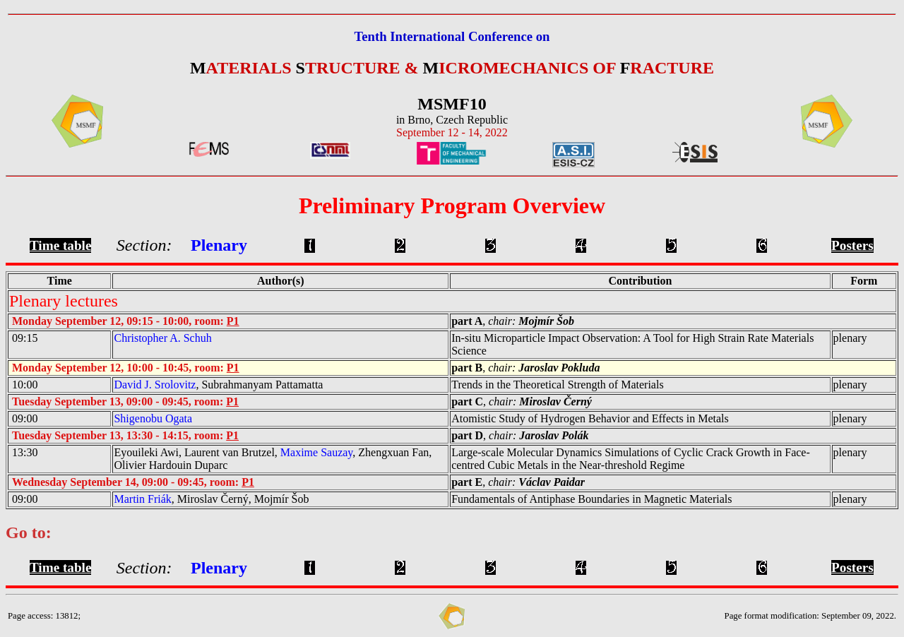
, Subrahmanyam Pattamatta (218, 385)
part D (467, 435)
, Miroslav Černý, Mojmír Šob (211, 499)
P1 (233, 321)
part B (466, 368)
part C (467, 401)
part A (466, 321)
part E (466, 482)
